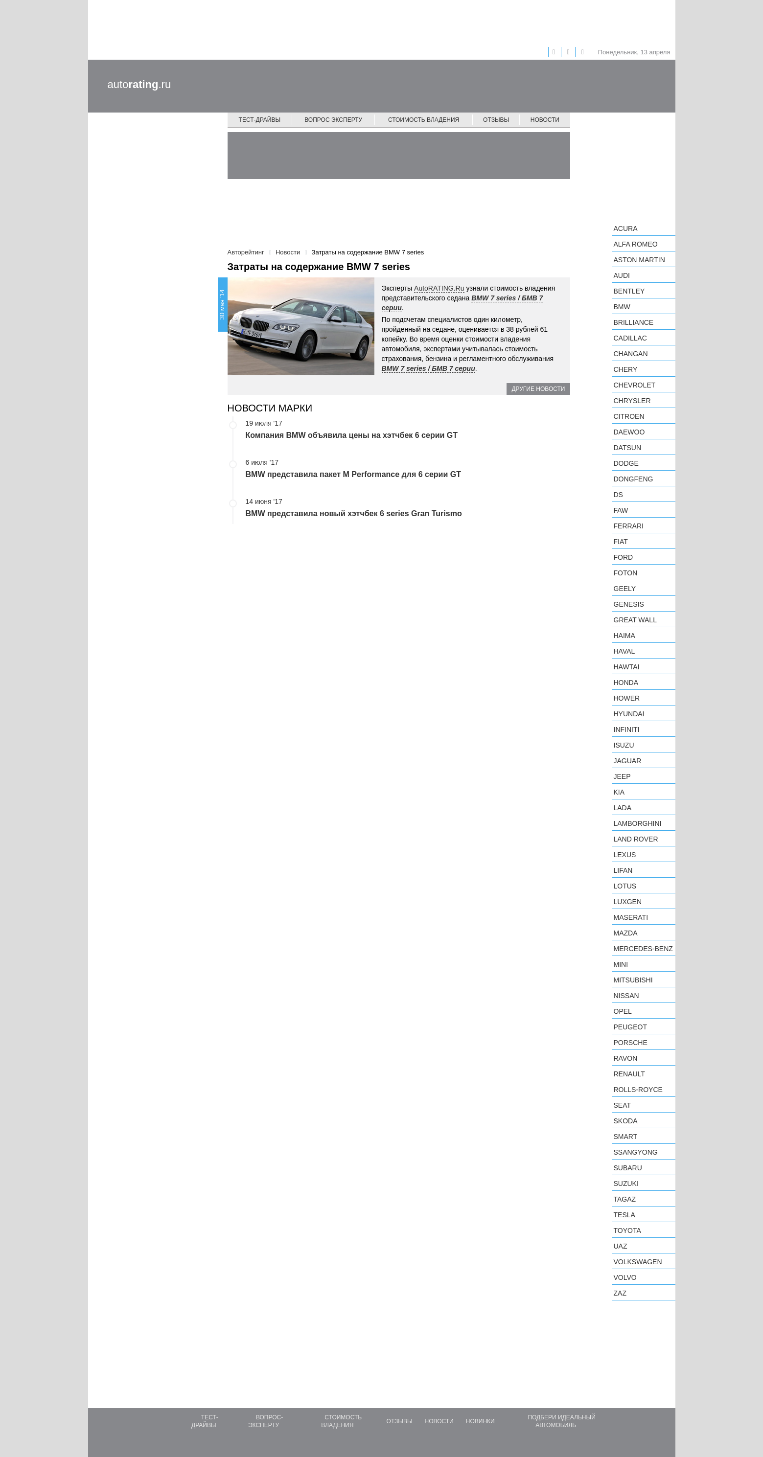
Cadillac (630, 338)
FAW (621, 510)
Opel (623, 1011)
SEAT (622, 1105)
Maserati (631, 917)
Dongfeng (633, 479)
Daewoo (629, 432)
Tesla (624, 1215)
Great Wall (635, 620)
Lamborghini (638, 823)
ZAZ (620, 1293)
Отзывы (496, 119)
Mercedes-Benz (643, 949)
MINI (621, 964)
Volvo (625, 1277)
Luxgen (628, 902)
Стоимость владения (423, 119)
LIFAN (623, 870)
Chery (626, 369)
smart (626, 1136)
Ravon (626, 1058)
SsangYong (636, 1152)
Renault (629, 1074)
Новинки (480, 1421)
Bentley (629, 291)
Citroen (629, 416)
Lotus (625, 886)
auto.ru (139, 84)
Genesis (629, 604)
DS (618, 495)
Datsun (628, 448)
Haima (624, 635)
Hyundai (629, 714)
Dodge (626, 463)
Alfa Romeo (636, 244)
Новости (545, 119)
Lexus (625, 855)
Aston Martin (639, 260)
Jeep (622, 776)
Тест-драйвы (260, 119)
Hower (627, 698)
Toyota (627, 1230)
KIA (619, 792)
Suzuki (626, 1183)
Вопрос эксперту (333, 119)
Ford (623, 557)
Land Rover (636, 839)
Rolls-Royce (638, 1089)
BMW (622, 307)
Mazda (626, 933)
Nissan (626, 996)
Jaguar (628, 761)
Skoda (626, 1121)
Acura (626, 228)
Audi (622, 275)
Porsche (630, 1043)
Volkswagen (638, 1262)
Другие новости (538, 389)
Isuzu (624, 745)
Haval (624, 651)
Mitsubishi (633, 980)
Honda (626, 682)
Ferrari (629, 526)
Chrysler (632, 401)
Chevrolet (635, 385)
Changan (631, 354)
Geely (625, 588)
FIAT (621, 542)
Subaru (628, 1168)
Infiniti (627, 729)
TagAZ (625, 1199)
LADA (623, 808)
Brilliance (634, 322)
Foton (626, 573)
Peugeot (630, 1027)
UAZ (620, 1246)
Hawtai (627, 667)
